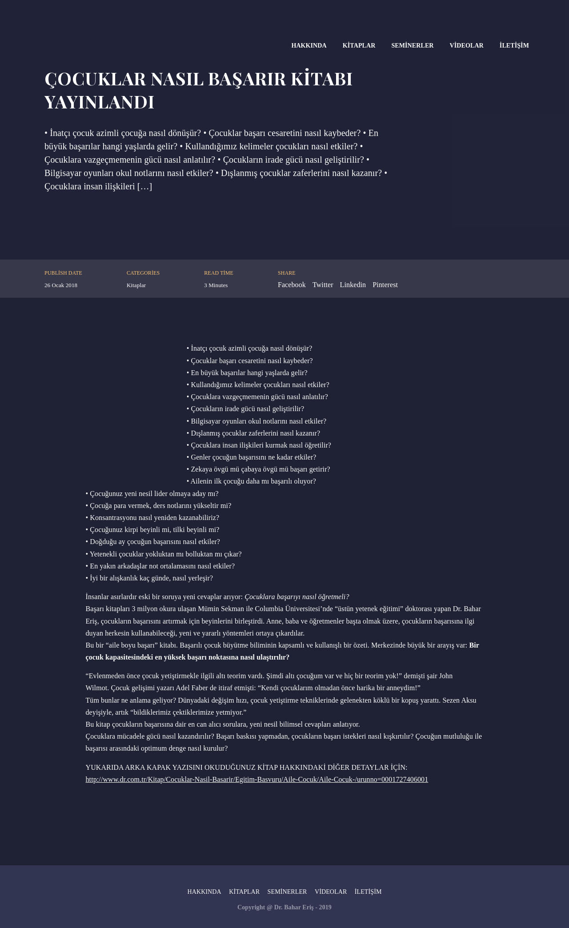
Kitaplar (359, 45)
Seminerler (412, 45)
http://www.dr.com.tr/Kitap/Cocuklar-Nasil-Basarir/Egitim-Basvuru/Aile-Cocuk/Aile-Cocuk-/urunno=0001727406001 (257, 779)
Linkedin (353, 284)
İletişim (514, 45)
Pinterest (385, 284)
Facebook (292, 284)
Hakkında (308, 45)
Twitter (323, 284)
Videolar (467, 45)
